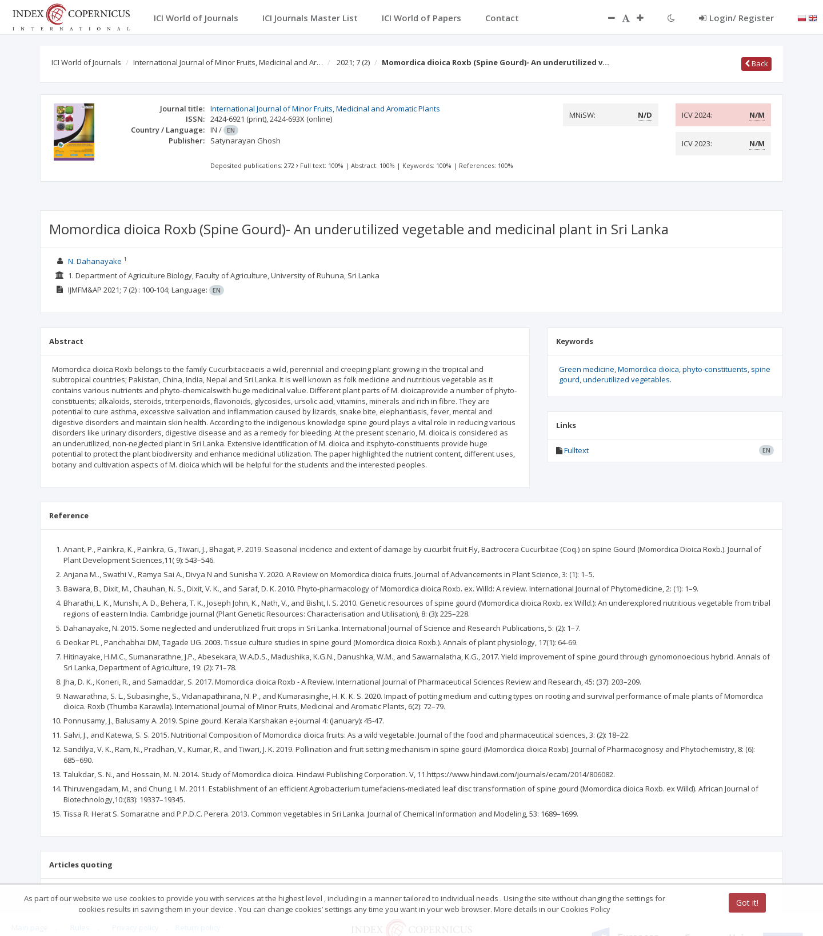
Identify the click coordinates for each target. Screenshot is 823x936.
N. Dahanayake (95, 261)
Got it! (747, 902)
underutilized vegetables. (627, 379)
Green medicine (586, 369)
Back (756, 63)
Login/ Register (736, 17)
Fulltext (576, 450)
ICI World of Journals (86, 62)
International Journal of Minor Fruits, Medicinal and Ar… (228, 62)
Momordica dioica (648, 369)
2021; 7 (353, 62)
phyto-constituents (715, 369)
